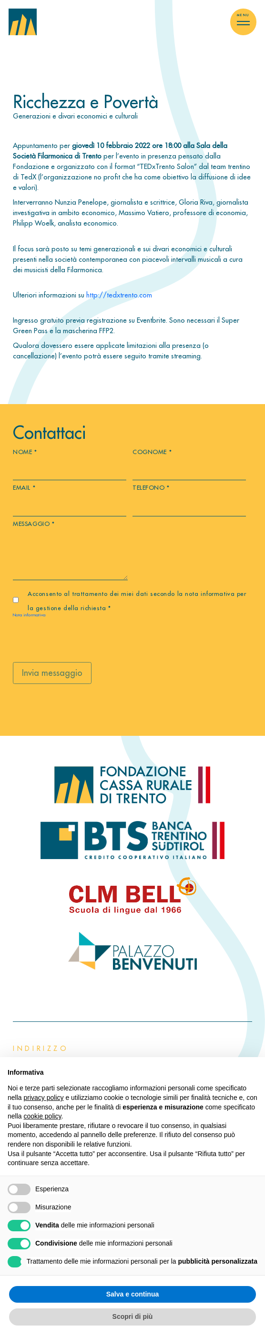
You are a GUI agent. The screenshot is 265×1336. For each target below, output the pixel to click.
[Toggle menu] (243, 22)
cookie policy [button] (42, 1116)
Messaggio (33, 523)
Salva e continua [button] (132, 1294)
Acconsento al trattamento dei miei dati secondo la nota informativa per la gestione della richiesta (137, 601)
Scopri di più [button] (132, 1316)
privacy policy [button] (43, 1097)
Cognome (152, 451)
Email (24, 487)
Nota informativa (29, 614)
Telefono (151, 487)
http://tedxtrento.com (119, 295)
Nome (25, 451)
